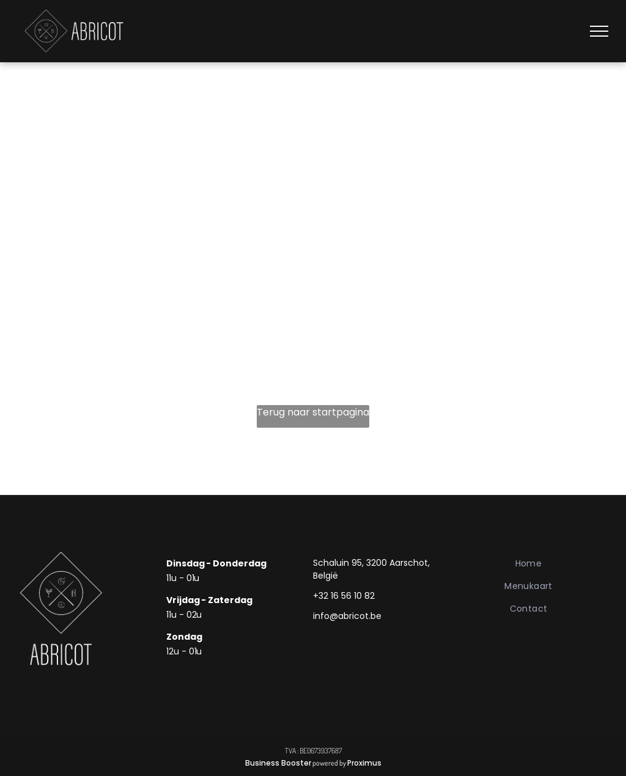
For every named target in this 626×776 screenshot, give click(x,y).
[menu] (599, 31)
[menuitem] (528, 563)
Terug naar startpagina (313, 412)
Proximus (364, 763)
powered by (329, 762)
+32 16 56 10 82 (344, 596)
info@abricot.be (347, 616)
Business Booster (278, 763)
